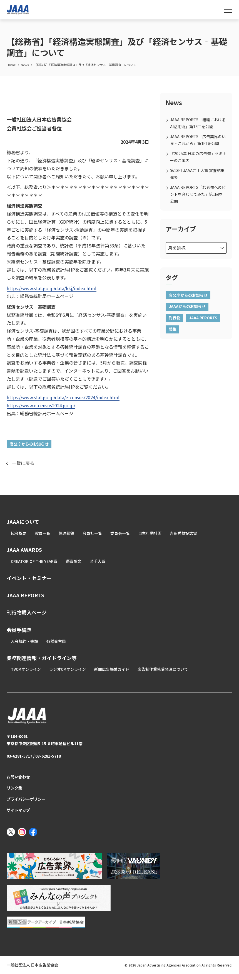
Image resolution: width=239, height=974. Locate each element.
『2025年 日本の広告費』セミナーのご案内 (198, 157)
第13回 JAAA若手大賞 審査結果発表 (197, 174)
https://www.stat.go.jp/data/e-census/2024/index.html (63, 397)
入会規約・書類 (24, 641)
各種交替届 (56, 641)
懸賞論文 (73, 561)
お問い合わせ (18, 777)
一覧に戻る (23, 463)
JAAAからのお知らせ (187, 306)
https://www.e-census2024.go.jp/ (41, 405)
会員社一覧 (92, 533)
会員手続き (19, 629)
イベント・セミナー (29, 577)
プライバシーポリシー (26, 799)
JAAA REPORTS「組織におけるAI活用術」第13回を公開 (198, 123)
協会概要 (18, 533)
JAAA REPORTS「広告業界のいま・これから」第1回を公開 (198, 140)
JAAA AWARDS (24, 549)
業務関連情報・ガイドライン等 (42, 657)
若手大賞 (97, 561)
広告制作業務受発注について (163, 669)
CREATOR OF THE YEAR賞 (34, 561)
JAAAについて (23, 521)
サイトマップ (18, 810)
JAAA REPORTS (203, 317)
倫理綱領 (66, 533)
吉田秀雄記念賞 (183, 533)
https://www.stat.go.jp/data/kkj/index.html (51, 288)
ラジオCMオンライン (67, 669)
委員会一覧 (120, 533)
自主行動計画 (149, 533)
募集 (172, 329)
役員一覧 (42, 533)
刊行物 (174, 317)
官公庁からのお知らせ (29, 444)
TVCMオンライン (26, 669)
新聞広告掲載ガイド (111, 669)
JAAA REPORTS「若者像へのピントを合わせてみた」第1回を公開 (198, 194)
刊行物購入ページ (27, 612)
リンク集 (14, 788)
